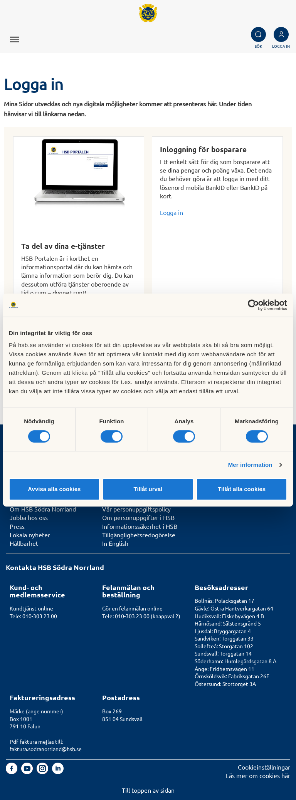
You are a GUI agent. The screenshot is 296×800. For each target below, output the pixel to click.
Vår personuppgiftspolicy (136, 509)
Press (17, 526)
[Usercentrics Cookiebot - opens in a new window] (253, 305)
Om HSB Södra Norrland (43, 509)
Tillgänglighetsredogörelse (138, 534)
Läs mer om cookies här (258, 775)
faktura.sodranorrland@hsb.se (46, 748)
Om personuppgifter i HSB (138, 517)
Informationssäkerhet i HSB (139, 526)
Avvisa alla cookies (54, 489)
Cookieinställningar (264, 767)
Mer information (250, 464)
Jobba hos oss (29, 517)
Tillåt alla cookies (242, 489)
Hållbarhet (24, 543)
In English (115, 543)
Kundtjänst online (31, 608)
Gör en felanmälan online (132, 608)
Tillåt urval (148, 489)
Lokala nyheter (30, 534)
